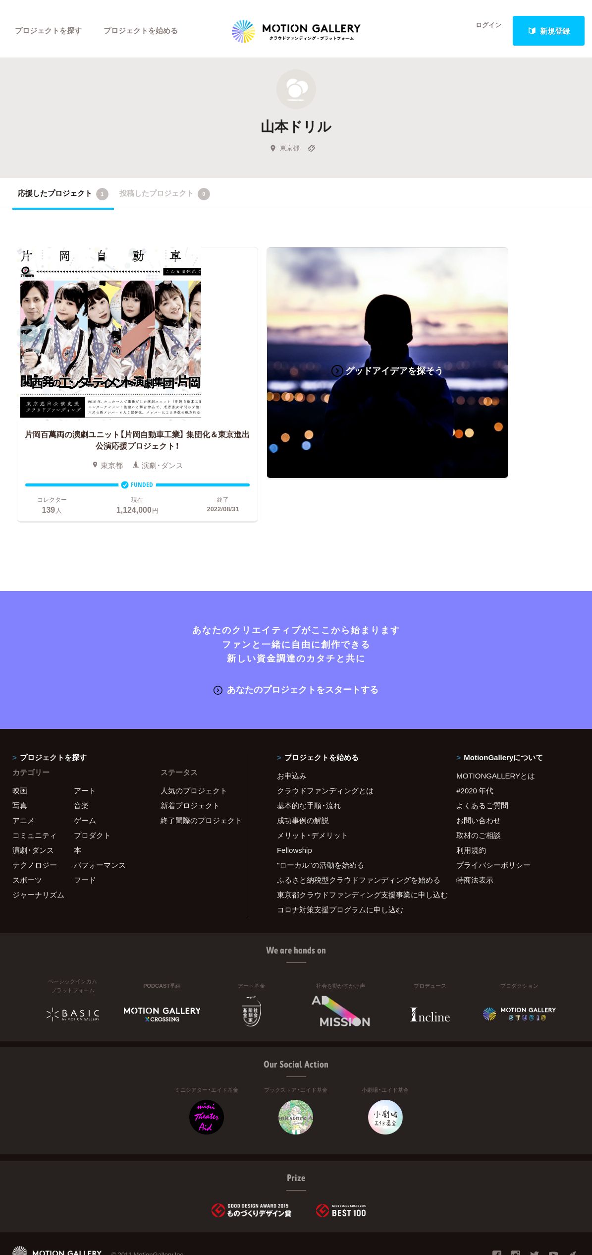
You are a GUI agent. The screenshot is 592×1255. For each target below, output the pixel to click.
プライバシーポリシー (493, 825)
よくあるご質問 (482, 766)
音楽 (81, 766)
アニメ (23, 781)
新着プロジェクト (190, 766)
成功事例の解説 (303, 781)
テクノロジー (34, 825)
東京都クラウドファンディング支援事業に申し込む (354, 855)
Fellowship (294, 810)
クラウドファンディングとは (325, 751)
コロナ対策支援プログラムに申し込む (340, 870)
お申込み (292, 736)
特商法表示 (474, 840)
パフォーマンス (100, 825)
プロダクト (92, 795)
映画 (19, 751)
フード (85, 840)
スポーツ (27, 840)
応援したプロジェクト (63, 197)
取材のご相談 (478, 795)
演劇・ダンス (33, 810)
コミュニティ (34, 795)
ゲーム (85, 781)
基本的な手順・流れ (309, 766)
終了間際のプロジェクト (197, 781)
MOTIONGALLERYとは (495, 736)
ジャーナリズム (38, 855)
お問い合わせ (478, 781)
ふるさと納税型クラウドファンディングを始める (354, 840)
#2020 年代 (474, 751)
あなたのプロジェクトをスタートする (296, 650)
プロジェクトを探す (48, 30)
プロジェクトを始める (141, 30)
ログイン (483, 30)
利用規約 (471, 810)
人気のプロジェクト (194, 751)
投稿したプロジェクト (164, 197)
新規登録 (549, 30)
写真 (19, 766)
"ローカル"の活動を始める (320, 825)
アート (85, 751)
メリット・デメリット (312, 795)
